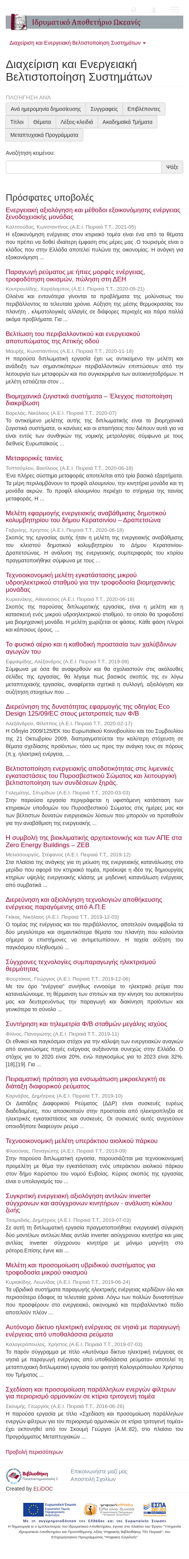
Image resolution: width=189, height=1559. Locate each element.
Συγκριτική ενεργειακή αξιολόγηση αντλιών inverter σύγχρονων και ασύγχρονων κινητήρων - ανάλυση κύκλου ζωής (89, 1203)
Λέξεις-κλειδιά (77, 122)
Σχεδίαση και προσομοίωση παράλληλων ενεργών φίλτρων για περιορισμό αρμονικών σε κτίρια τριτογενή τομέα (91, 1393)
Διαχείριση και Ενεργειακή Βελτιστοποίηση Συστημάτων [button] (78, 43)
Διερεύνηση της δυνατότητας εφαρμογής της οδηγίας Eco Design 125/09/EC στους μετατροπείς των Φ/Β (88, 710)
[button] (134, 9)
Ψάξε (172, 167)
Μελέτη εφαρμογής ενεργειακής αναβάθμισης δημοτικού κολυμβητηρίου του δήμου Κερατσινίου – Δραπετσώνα (86, 517)
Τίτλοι (17, 122)
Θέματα (42, 122)
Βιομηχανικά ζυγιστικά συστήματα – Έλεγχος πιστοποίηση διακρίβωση (89, 400)
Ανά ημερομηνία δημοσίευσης (46, 109)
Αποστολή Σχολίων (93, 1479)
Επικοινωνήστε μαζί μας (99, 1471)
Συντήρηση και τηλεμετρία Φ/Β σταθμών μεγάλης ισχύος (86, 1024)
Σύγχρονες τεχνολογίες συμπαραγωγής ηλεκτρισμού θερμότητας (81, 965)
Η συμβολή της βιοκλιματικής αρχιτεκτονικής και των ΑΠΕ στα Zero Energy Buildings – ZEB (94, 841)
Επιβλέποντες (144, 109)
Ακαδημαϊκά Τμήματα (128, 122)
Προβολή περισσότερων (34, 1452)
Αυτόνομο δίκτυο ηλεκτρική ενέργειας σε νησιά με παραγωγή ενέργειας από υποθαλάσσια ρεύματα (93, 1331)
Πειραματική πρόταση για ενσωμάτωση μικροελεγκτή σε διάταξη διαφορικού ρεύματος (86, 1082)
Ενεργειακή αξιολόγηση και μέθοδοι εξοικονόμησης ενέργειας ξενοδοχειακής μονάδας (93, 213)
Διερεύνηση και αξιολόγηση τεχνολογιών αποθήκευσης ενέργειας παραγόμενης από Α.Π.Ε (84, 903)
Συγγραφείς (104, 109)
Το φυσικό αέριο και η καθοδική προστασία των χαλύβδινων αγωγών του (91, 648)
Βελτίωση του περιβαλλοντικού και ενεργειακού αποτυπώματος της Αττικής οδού (73, 337)
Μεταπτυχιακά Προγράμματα (44, 135)
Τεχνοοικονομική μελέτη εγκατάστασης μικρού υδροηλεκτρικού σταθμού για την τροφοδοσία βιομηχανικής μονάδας (90, 582)
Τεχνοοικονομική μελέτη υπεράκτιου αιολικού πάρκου (82, 1141)
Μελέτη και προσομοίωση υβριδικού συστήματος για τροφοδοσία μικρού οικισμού (80, 1269)
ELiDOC (43, 1489)
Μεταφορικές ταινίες (34, 458)
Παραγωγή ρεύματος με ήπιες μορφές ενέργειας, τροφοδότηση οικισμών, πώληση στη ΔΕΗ (75, 275)
